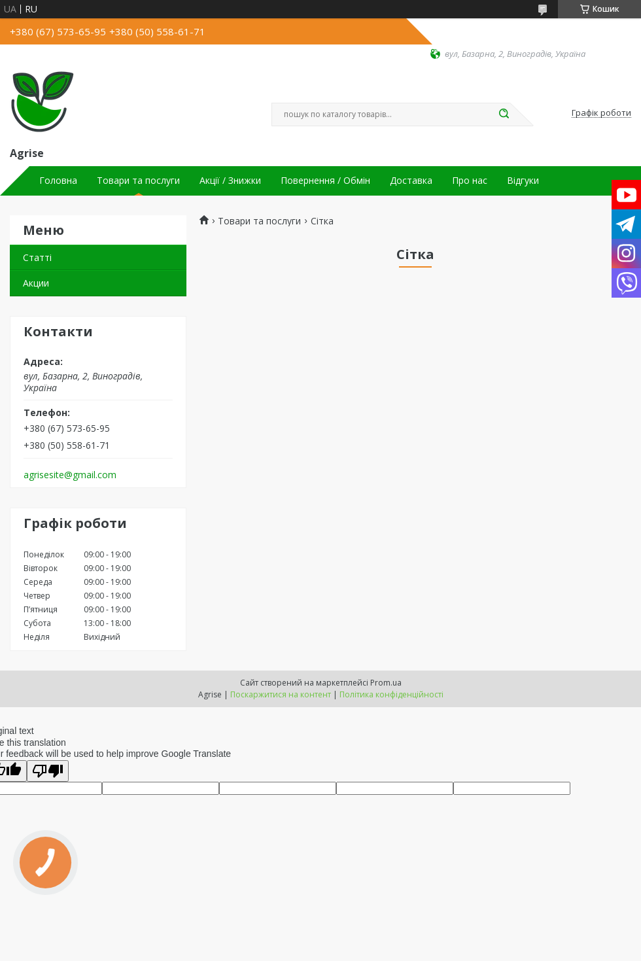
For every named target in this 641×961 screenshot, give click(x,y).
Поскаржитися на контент (280, 694)
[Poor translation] (48, 771)
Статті (37, 257)
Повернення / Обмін (325, 180)
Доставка (411, 180)
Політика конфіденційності (391, 694)
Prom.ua (386, 682)
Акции (36, 283)
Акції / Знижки (230, 180)
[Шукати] (504, 114)
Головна (58, 180)
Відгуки (523, 180)
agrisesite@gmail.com (70, 475)
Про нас (469, 180)
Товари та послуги (138, 180)
